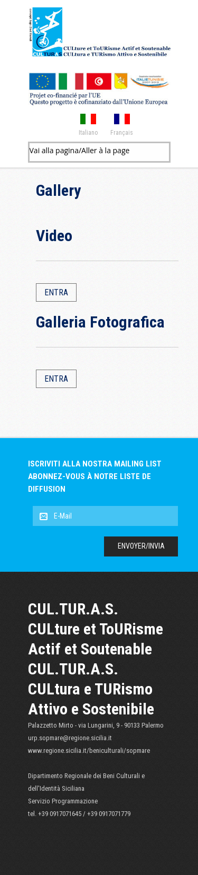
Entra (56, 292)
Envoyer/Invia (141, 546)
